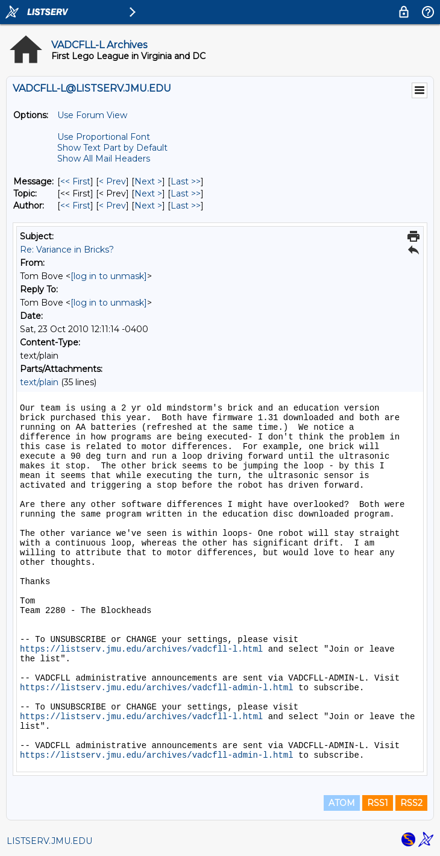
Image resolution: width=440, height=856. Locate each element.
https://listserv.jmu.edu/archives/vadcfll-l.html (141, 649)
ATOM (341, 803)
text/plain (39, 382)
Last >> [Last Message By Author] (186, 205)
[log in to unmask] (109, 276)
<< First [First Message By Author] (75, 205)
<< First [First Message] (75, 181)
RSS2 (411, 803)
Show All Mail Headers (103, 158)
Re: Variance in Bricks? (67, 249)
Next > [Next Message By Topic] (148, 193)
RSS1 (377, 803)
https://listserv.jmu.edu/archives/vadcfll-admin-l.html (157, 688)
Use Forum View (92, 115)
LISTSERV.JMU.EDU (49, 841)
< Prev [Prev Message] (112, 181)
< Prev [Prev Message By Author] (112, 205)
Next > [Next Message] (148, 181)
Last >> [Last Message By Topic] (186, 193)
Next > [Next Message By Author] (148, 205)
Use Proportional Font (103, 136)
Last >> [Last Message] (186, 181)
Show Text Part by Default (112, 147)
